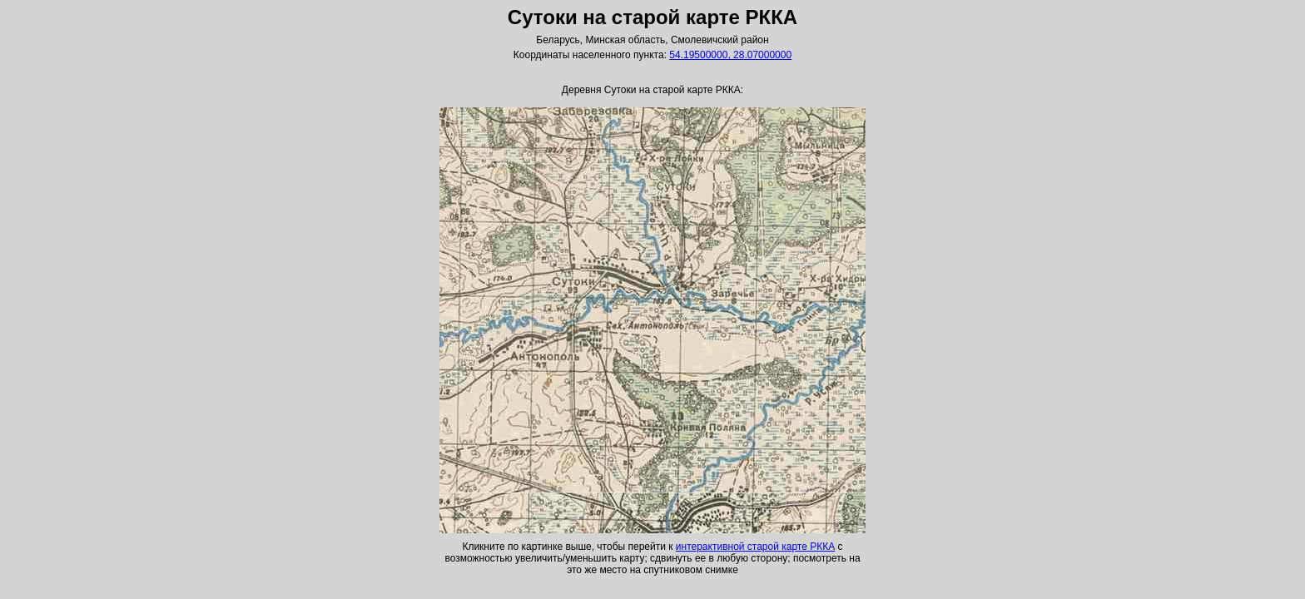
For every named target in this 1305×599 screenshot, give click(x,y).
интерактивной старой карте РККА (755, 546)
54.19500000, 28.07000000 (730, 55)
